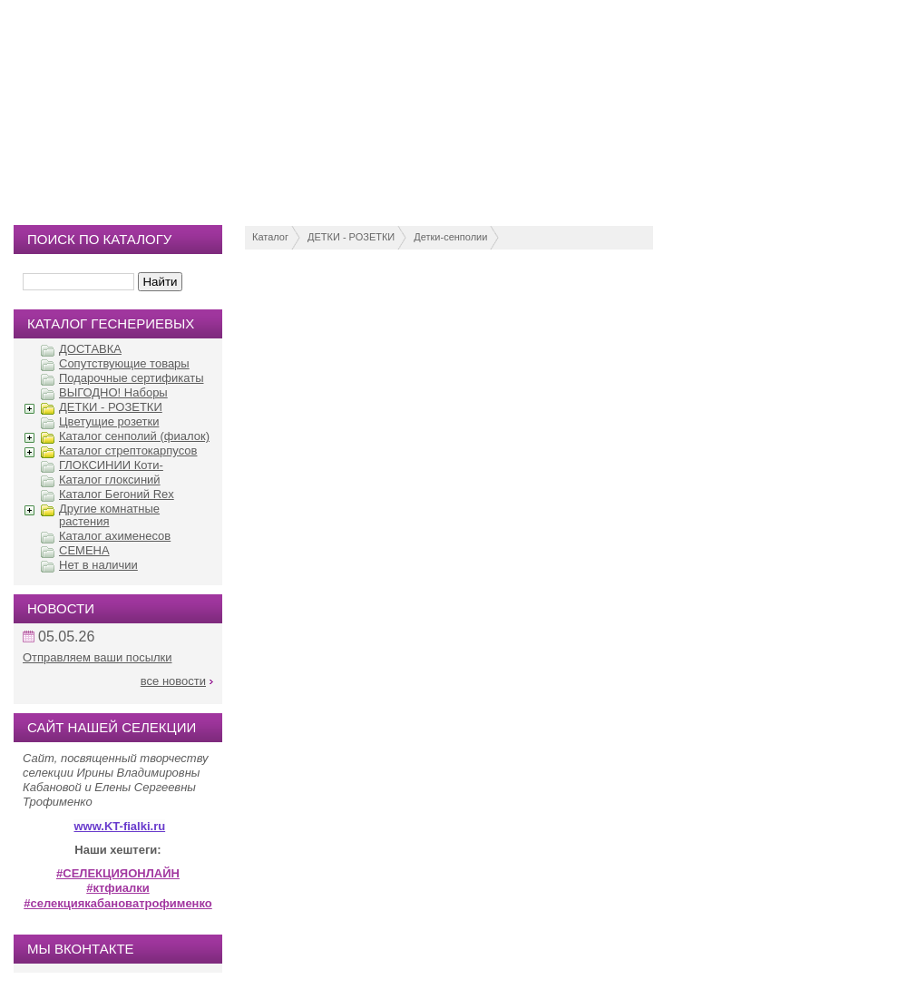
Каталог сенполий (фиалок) (134, 436)
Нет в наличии (98, 565)
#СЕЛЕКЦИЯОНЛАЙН (118, 873)
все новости (173, 681)
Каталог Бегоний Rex (116, 494)
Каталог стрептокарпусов (128, 450)
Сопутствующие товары (124, 363)
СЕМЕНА (84, 550)
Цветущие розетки (109, 421)
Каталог (270, 236)
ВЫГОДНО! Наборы (113, 392)
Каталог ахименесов (115, 536)
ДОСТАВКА (90, 349)
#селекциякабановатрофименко (118, 903)
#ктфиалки (117, 888)
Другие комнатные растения (109, 515)
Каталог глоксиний (110, 479)
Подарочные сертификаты (131, 378)
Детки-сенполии (450, 236)
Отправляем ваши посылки (97, 657)
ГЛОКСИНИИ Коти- (111, 465)
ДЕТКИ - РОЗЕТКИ (351, 236)
